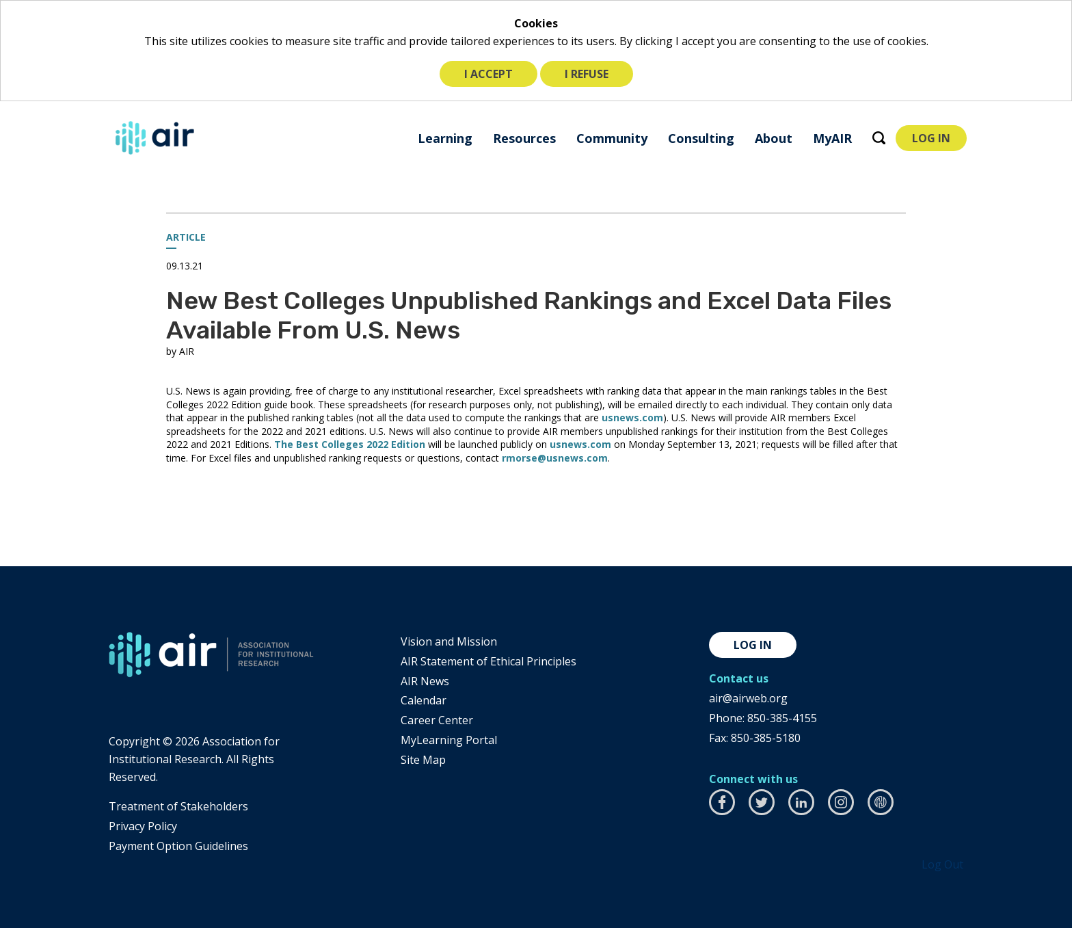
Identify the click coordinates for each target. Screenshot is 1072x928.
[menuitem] (445, 138)
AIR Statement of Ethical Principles (488, 661)
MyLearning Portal (449, 739)
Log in (753, 644)
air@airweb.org (748, 698)
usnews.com (632, 417)
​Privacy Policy (143, 826)
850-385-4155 (782, 718)
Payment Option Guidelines (178, 845)
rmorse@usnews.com (555, 457)
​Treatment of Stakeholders (178, 806)
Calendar (423, 700)
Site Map (423, 759)
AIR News (425, 681)
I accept (488, 73)
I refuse (586, 73)
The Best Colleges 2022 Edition (349, 444)
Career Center (437, 720)
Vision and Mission (449, 641)
